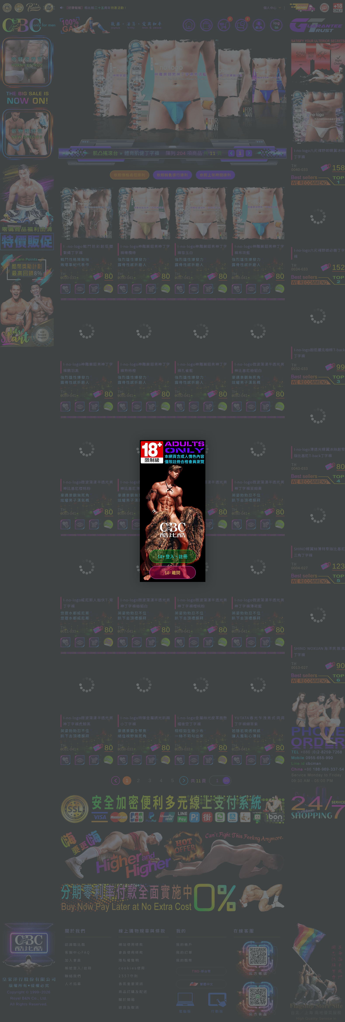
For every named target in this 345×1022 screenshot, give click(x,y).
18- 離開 (172, 572)
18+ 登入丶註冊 (172, 556)
